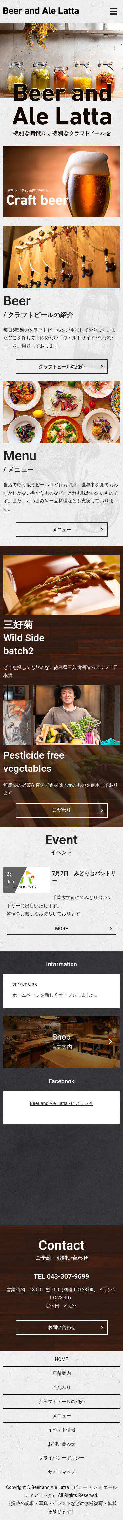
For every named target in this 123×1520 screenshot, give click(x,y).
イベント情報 (61, 1429)
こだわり (61, 810)
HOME (61, 1359)
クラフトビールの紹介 (62, 366)
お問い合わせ (61, 1327)
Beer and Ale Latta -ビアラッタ (61, 1103)
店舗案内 (61, 1373)
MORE (61, 928)
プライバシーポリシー (62, 1457)
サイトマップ (61, 1472)
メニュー (61, 529)
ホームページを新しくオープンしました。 (56, 995)
